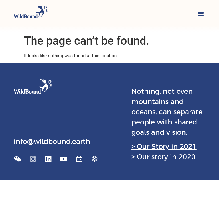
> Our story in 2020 (163, 157)
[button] (200, 13)
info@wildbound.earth (52, 141)
